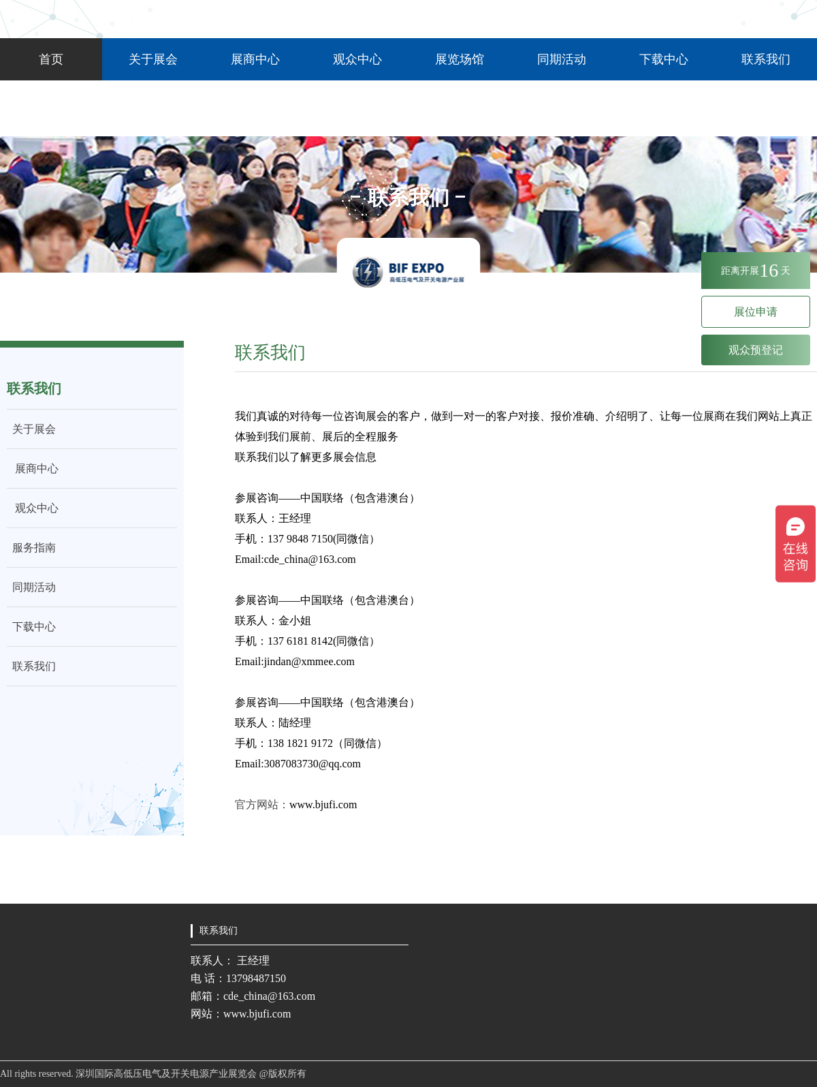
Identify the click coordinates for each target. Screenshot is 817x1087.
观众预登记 (755, 350)
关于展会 (153, 59)
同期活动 (561, 59)
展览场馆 (459, 59)
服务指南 (31, 547)
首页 (51, 59)
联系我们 (765, 59)
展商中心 (255, 59)
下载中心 (663, 59)
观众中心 (357, 59)
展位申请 (756, 312)
